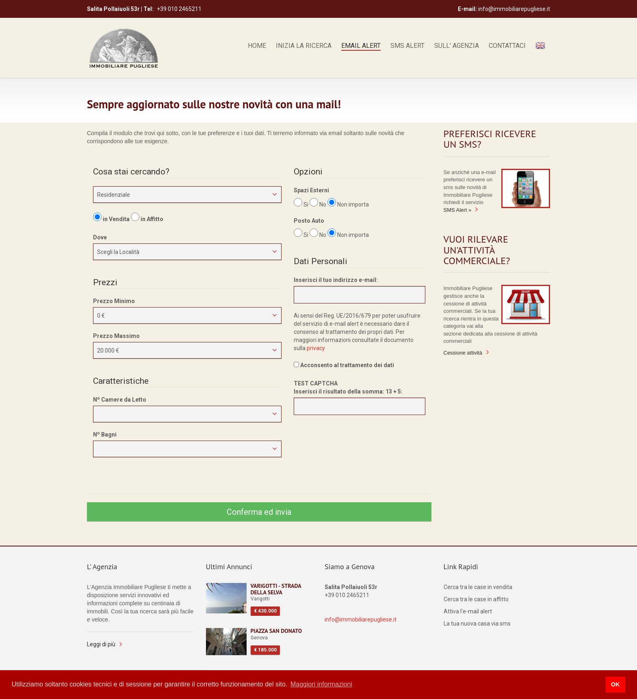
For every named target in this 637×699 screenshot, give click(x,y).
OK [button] (615, 684)
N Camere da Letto (119, 399)
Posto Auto (309, 220)
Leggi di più (101, 644)
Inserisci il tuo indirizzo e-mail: (336, 280)
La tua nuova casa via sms (477, 623)
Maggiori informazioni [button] (321, 684)
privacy (316, 348)
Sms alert (407, 45)
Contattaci (507, 45)
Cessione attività (463, 353)
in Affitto (152, 219)
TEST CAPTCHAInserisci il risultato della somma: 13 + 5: (348, 387)
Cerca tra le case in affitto (476, 599)
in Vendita (116, 219)
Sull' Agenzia (456, 45)
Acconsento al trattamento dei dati (344, 365)
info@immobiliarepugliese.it (360, 619)
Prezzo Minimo (114, 301)
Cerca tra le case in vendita (478, 587)
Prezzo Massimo (116, 336)
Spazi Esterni (311, 190)
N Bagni (105, 434)
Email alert (361, 45)
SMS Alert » (458, 210)
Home (257, 45)
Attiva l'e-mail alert (468, 611)
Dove (100, 237)
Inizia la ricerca (304, 45)
